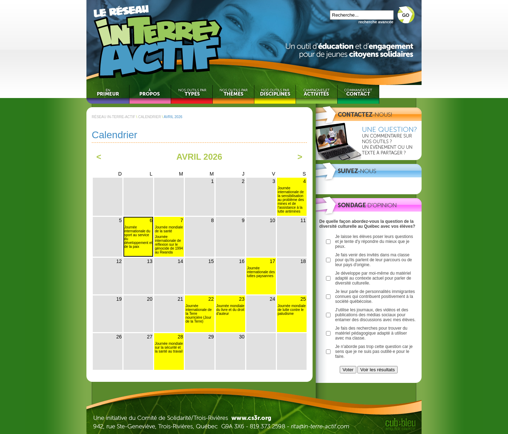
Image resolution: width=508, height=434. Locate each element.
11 (303, 220)
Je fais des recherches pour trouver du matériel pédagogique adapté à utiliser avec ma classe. (371, 333)
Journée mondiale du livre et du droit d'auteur (230, 310)
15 (211, 261)
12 (119, 261)
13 (149, 261)
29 (211, 337)
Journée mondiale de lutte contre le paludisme (292, 310)
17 (272, 261)
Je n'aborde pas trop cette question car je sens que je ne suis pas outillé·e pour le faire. (374, 351)
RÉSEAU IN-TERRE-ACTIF (113, 117)
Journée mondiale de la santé (169, 229)
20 (149, 299)
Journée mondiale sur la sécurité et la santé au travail (169, 347)
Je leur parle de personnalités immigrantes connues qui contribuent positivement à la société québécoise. (375, 296)
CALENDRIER (149, 117)
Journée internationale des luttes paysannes (261, 272)
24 (272, 299)
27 (149, 337)
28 (180, 337)
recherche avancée (375, 22)
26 (119, 337)
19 (119, 299)
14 (180, 261)
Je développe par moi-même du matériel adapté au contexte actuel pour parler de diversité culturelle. (373, 278)
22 (211, 299)
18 (303, 261)
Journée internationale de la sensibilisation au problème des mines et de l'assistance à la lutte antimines (291, 199)
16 (241, 261)
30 (241, 337)
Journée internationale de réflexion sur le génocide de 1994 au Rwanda (169, 244)
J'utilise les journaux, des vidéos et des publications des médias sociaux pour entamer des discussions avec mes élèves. (375, 314)
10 (272, 220)
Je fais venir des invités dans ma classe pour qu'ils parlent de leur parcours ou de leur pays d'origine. (373, 259)
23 (241, 299)
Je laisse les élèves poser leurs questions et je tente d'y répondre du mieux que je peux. (374, 241)
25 (303, 299)
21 (180, 299)
